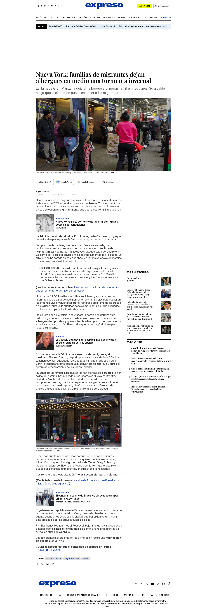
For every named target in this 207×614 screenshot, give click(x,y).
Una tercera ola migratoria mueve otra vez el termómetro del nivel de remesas (77, 289)
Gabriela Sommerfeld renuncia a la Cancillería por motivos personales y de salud (140, 305)
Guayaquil (109, 17)
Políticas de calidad (155, 595)
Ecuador (95, 17)
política (55, 17)
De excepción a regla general (137, 279)
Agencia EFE (42, 191)
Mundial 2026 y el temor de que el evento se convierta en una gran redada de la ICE (140, 329)
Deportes (133, 17)
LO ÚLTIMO (42, 17)
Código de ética (50, 595)
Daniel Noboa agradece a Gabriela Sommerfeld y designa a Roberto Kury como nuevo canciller (138, 293)
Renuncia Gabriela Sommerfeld (81, 26)
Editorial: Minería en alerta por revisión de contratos (143, 26)
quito (121, 17)
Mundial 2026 (55, 26)
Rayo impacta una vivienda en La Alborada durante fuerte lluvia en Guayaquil (139, 316)
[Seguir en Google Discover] (86, 182)
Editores (112, 595)
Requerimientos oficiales (83, 595)
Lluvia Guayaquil (107, 26)
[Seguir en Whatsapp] (108, 182)
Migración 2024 (71, 558)
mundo (154, 17)
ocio (144, 17)
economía (69, 17)
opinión (82, 17)
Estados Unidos (53, 558)
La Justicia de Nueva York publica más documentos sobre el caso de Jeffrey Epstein (86, 341)
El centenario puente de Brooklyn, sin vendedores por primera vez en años (87, 497)
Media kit (130, 595)
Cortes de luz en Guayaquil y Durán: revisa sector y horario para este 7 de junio (150, 370)
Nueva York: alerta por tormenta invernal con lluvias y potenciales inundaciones (87, 223)
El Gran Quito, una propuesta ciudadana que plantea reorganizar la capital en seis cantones (151, 379)
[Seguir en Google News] (63, 182)
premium (166, 17)
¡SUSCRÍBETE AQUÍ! (48, 549)
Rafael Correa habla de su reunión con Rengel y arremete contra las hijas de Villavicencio (148, 389)
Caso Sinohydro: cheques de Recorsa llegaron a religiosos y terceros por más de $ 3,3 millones (150, 351)
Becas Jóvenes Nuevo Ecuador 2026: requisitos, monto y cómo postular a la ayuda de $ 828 (151, 361)
